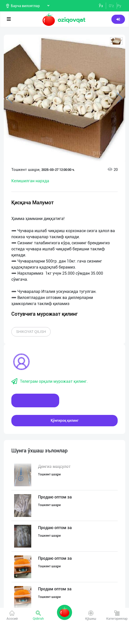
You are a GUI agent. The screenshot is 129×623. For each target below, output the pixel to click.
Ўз (101, 6)
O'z (111, 6)
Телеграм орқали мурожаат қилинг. (49, 381)
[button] (116, 41)
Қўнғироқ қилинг (65, 420)
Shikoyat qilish (31, 332)
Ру (119, 6)
